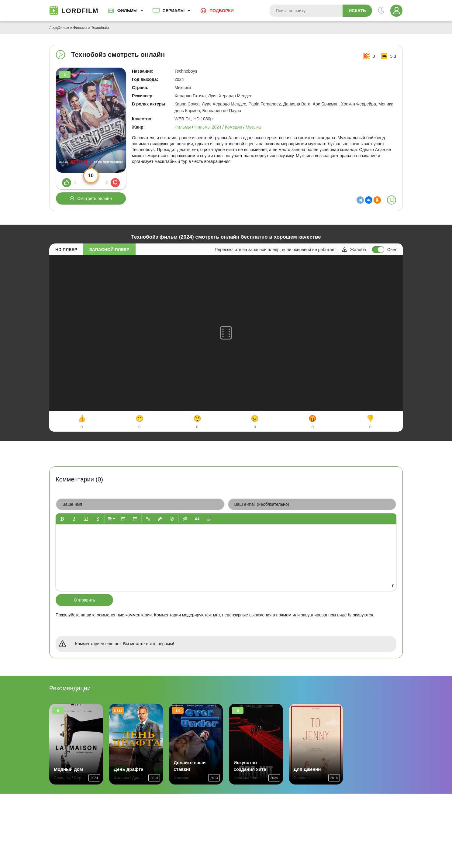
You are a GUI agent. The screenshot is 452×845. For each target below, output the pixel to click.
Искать (357, 10)
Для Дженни (307, 769)
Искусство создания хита (249, 766)
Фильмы (127, 10)
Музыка (253, 127)
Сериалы (174, 10)
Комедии (233, 127)
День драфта (128, 769)
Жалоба (354, 249)
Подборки (221, 10)
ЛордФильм (59, 28)
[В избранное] (391, 200)
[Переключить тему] (381, 11)
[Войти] (396, 11)
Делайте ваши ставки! (189, 766)
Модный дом (68, 769)
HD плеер (66, 249)
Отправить (84, 600)
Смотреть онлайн (94, 198)
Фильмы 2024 (207, 127)
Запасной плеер (109, 249)
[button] (62, 518)
